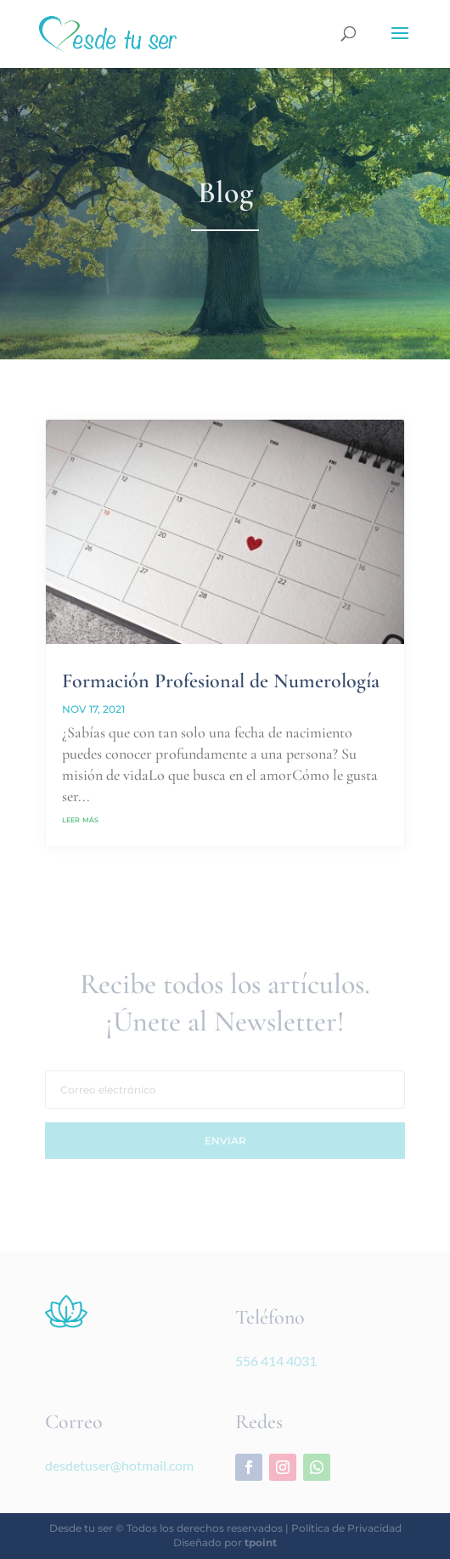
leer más (80, 818)
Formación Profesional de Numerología (221, 681)
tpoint (261, 1542)
